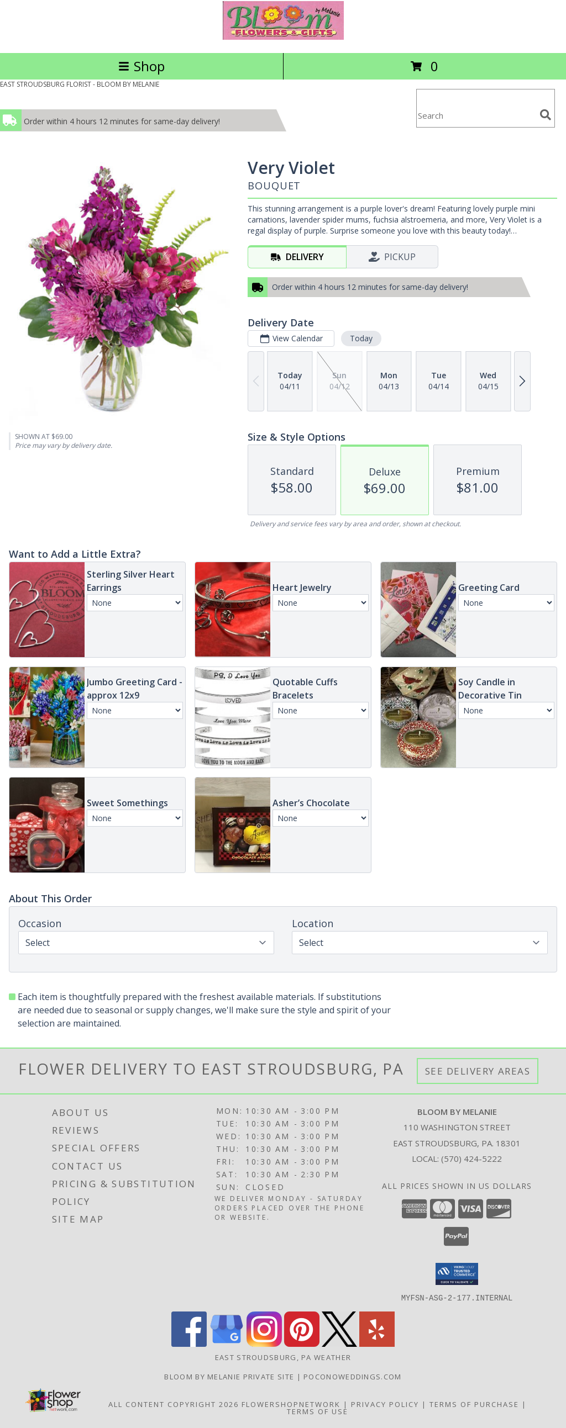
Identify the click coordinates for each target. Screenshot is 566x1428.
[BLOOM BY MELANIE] (283, 36)
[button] (457, 1274)
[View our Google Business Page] (226, 1343)
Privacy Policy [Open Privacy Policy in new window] (385, 1404)
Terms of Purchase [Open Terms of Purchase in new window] (474, 1404)
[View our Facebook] (189, 1343)
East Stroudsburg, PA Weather (283, 1357)
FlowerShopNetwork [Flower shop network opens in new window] (291, 1404)
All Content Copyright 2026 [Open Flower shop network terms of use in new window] (173, 1404)
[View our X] (339, 1343)
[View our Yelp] (377, 1343)
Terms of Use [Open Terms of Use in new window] (317, 1411)
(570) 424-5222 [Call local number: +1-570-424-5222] (471, 1158)
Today (361, 338)
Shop (141, 66)
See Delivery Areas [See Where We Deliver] (478, 1071)
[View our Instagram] (264, 1343)
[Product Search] (476, 115)
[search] (545, 115)
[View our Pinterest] (301, 1343)
